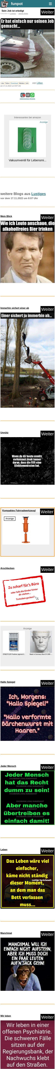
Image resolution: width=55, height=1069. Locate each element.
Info (27, 83)
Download (14, 83)
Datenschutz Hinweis (27, 99)
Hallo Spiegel (7, 682)
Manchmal (6, 933)
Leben (3, 849)
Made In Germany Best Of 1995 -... (41, 654)
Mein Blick (6, 216)
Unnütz (4, 432)
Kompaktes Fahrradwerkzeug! (19, 510)
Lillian (40, 83)
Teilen (7, 83)
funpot (17, 4)
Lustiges (13, 13)
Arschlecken (7, 568)
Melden (22, 83)
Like (2, 83)
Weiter (47, 12)
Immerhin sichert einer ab (14, 308)
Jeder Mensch (8, 766)
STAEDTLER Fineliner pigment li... (14, 654)
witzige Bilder (23, 13)
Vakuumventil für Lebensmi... (27, 160)
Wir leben (5, 1016)
